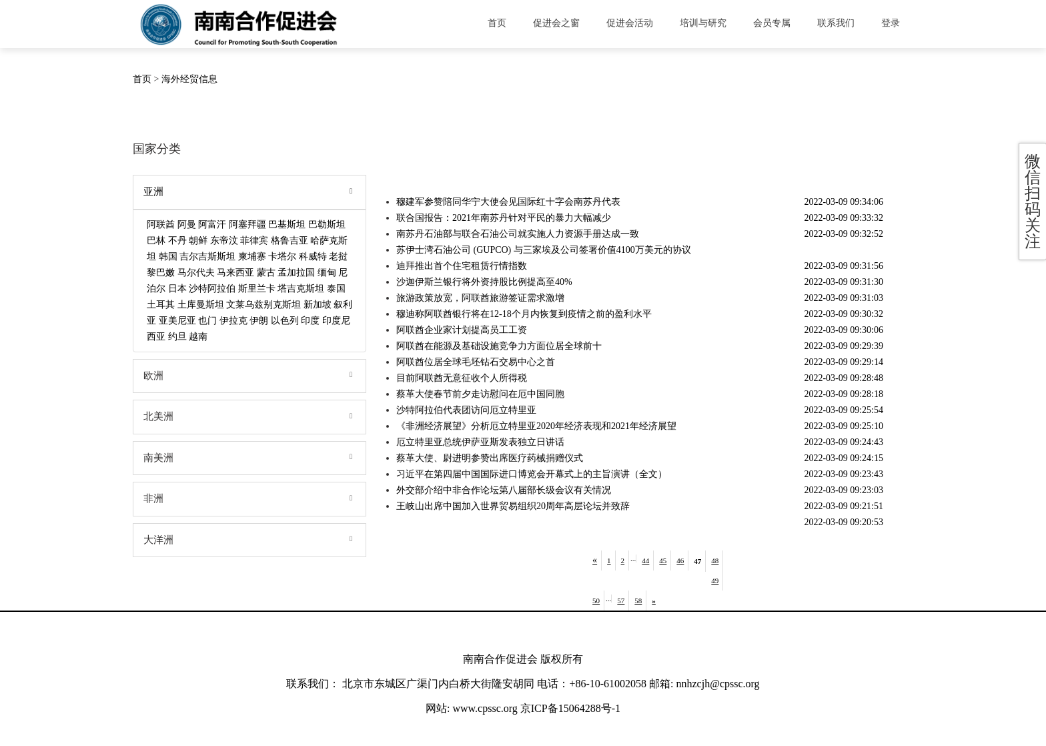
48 (714, 560)
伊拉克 (233, 321)
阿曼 (186, 225)
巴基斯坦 (287, 225)
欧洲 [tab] (251, 376)
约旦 (177, 337)
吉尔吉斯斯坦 (207, 257)
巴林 (156, 241)
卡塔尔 (282, 257)
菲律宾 (254, 241)
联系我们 (836, 23)
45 (662, 560)
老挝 (338, 257)
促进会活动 (629, 23)
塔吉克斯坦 (301, 289)
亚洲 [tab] (251, 192)
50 (596, 601)
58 (638, 601)
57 (620, 601)
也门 (207, 321)
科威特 (313, 257)
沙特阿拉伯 (212, 289)
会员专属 (772, 23)
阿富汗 (212, 225)
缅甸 (327, 273)
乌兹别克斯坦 (273, 305)
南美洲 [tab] (251, 458)
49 (714, 581)
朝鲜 (198, 241)
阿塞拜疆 (247, 225)
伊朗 (258, 321)
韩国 (168, 257)
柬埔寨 (252, 257)
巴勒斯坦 (327, 225)
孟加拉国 (296, 273)
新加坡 (318, 305)
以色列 (285, 321)
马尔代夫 (196, 273)
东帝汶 (224, 241)
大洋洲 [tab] (251, 540)
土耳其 (161, 305)
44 (645, 560)
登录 (890, 23)
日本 (177, 289)
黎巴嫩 (161, 273)
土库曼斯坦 (200, 305)
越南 (198, 337)
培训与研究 (703, 23)
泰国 (336, 289)
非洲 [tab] (251, 499)
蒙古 (266, 273)
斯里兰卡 (257, 289)
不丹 (177, 241)
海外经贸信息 (189, 79)
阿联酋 (161, 225)
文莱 (235, 305)
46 (680, 560)
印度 (310, 321)
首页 (497, 23)
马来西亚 (235, 273)
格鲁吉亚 (289, 241)
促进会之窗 (556, 23)
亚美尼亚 (177, 321)
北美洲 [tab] (251, 417)
